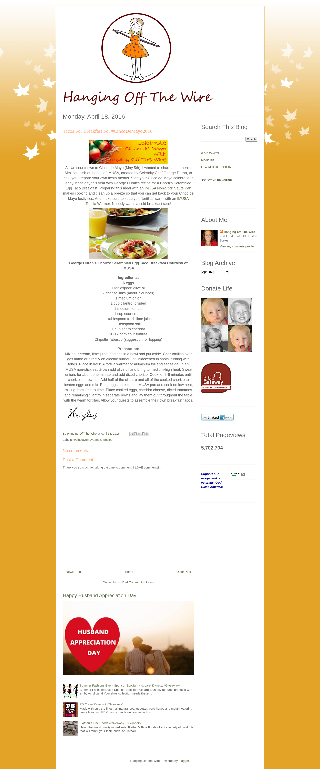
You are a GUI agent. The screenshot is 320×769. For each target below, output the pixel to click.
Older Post (184, 571)
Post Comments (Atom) (138, 582)
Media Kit (207, 160)
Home (129, 571)
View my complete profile (237, 246)
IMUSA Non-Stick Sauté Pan (168, 188)
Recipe (107, 439)
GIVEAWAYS (210, 153)
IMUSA (113, 173)
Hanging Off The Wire (239, 232)
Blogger (184, 760)
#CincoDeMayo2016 (87, 439)
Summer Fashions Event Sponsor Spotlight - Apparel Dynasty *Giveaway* (130, 685)
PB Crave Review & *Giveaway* (101, 704)
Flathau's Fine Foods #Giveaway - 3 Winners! (111, 723)
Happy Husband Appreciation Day (99, 595)
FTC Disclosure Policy (216, 166)
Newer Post (74, 571)
